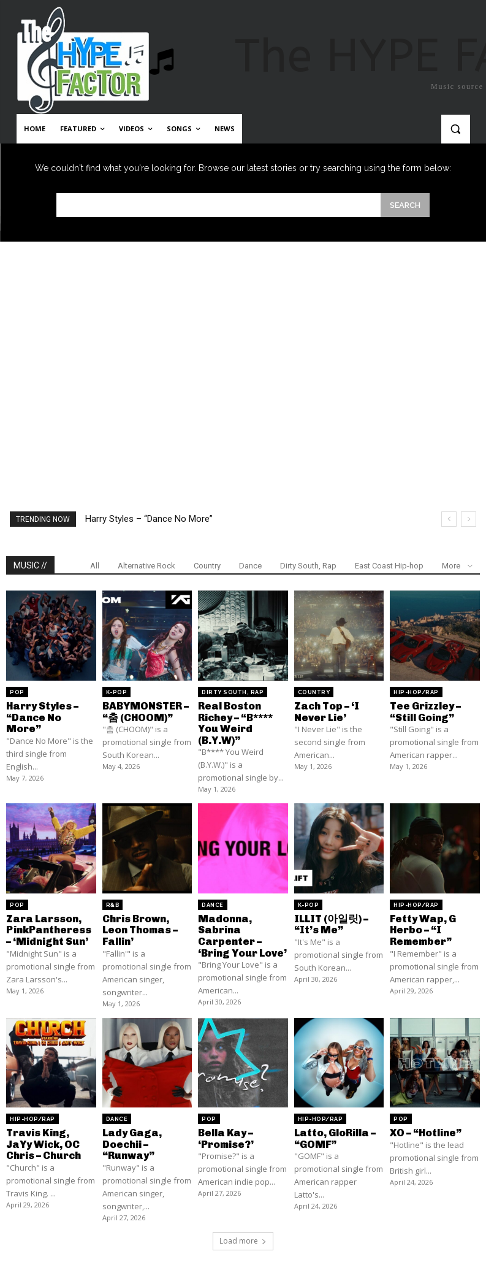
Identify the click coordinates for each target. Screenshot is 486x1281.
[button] (455, 129)
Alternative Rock (146, 565)
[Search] (405, 205)
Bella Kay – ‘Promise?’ (225, 1133)
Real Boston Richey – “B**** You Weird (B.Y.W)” (235, 722)
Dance (250, 565)
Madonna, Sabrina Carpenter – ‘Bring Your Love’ (241, 932)
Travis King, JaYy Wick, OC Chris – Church (50, 1138)
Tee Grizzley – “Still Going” (424, 711)
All (94, 565)
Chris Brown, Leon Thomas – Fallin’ (139, 926)
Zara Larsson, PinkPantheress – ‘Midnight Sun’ (47, 926)
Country (207, 565)
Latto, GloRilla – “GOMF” (334, 1133)
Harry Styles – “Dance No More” (149, 518)
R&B (113, 903)
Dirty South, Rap (308, 565)
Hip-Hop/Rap (416, 692)
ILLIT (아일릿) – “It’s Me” (330, 921)
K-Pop (116, 692)
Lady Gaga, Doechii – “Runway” (130, 1138)
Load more (243, 1234)
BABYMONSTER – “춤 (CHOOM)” (144, 711)
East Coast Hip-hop (389, 565)
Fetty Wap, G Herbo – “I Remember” (422, 926)
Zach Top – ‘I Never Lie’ (326, 711)
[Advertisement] (243, 352)
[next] (468, 519)
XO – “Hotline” (425, 1128)
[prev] (449, 519)
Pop (17, 692)
